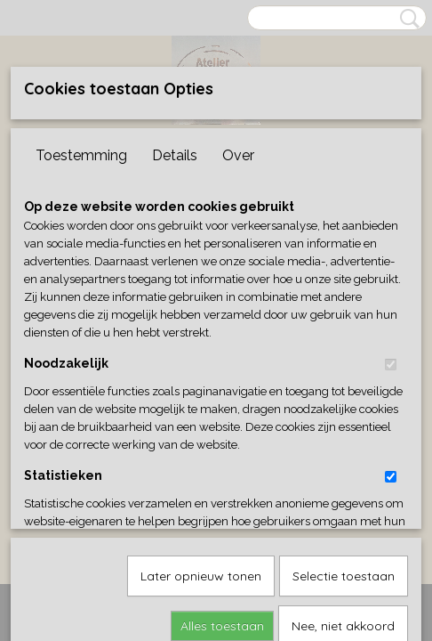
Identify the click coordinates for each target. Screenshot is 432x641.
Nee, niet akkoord (343, 443)
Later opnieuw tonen (200, 393)
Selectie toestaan (343, 393)
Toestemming (81, 155)
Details (174, 155)
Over (238, 155)
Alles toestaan (222, 443)
